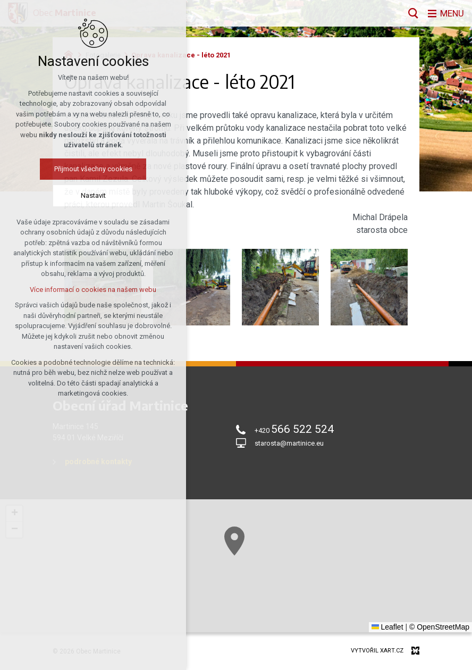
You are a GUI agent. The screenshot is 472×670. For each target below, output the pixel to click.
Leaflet (387, 627)
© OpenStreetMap (439, 627)
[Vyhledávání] (411, 13)
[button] (234, 541)
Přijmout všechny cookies (93, 169)
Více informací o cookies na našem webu (93, 290)
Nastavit (93, 195)
